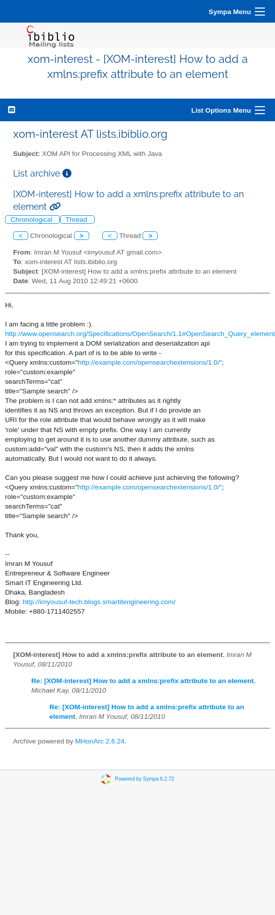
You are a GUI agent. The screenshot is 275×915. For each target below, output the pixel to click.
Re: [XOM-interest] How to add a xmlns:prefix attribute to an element (142, 681)
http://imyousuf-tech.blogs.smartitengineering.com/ (99, 602)
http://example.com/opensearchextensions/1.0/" (150, 362)
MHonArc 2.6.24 (99, 741)
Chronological (32, 219)
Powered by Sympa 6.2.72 (144, 779)
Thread (77, 219)
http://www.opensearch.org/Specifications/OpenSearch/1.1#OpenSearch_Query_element (140, 334)
